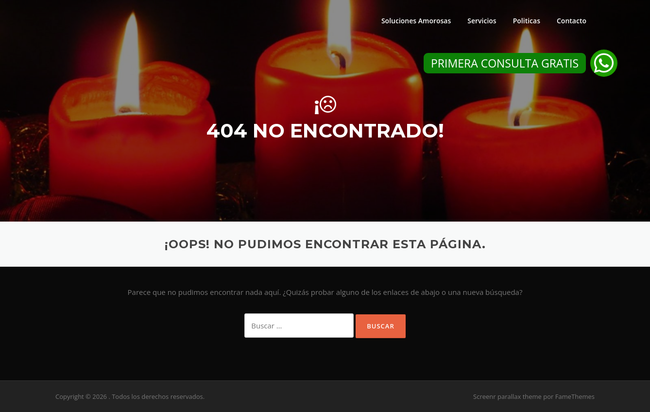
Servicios (481, 20)
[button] (603, 63)
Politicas (526, 20)
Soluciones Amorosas (416, 20)
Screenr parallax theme (507, 396)
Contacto (571, 20)
